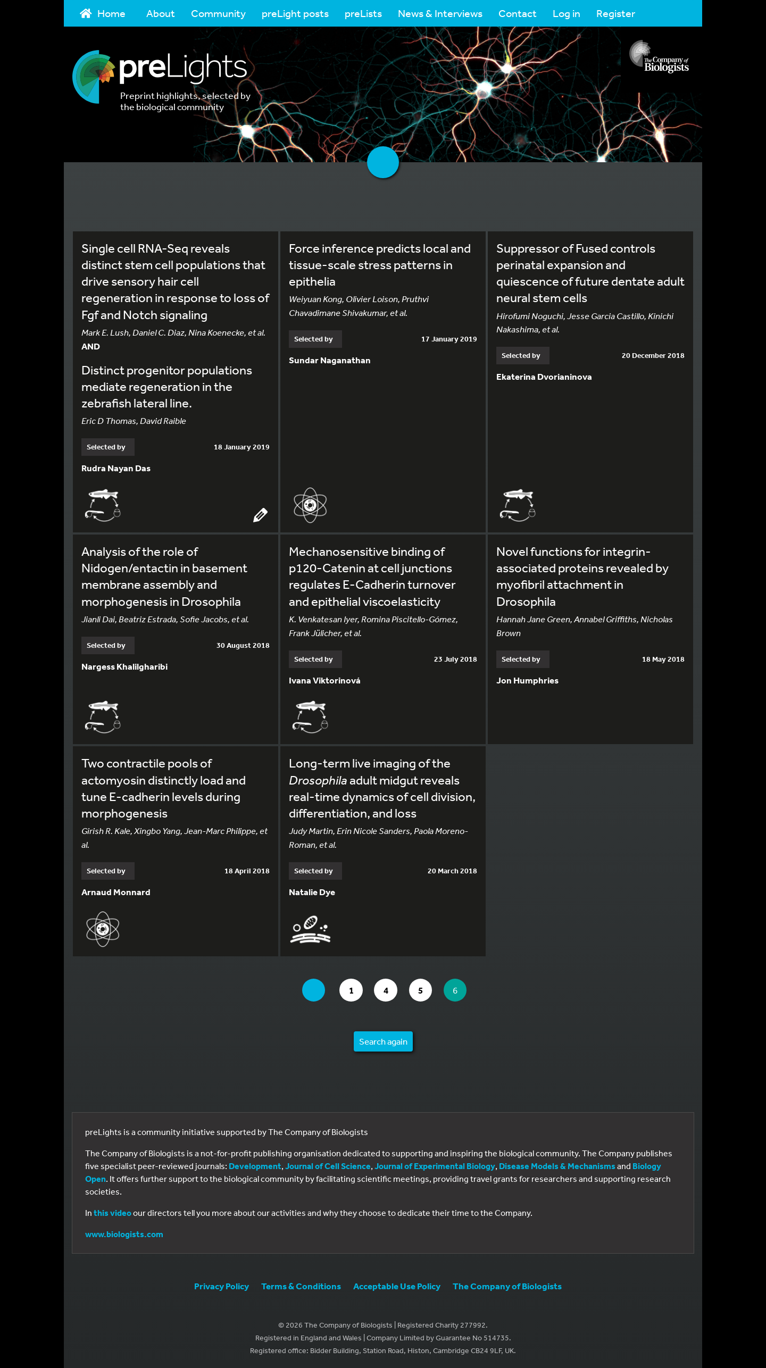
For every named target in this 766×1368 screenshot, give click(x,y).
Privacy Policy (221, 1284)
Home (103, 13)
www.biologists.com (124, 1232)
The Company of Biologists (507, 1284)
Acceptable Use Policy (396, 1284)
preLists (363, 13)
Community (218, 13)
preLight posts (295, 13)
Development (255, 1164)
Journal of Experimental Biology (434, 1164)
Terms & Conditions (301, 1284)
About (160, 13)
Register (615, 13)
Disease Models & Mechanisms (557, 1164)
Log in (566, 13)
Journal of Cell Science (328, 1164)
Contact (517, 13)
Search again (383, 1039)
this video (112, 1211)
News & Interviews (440, 13)
